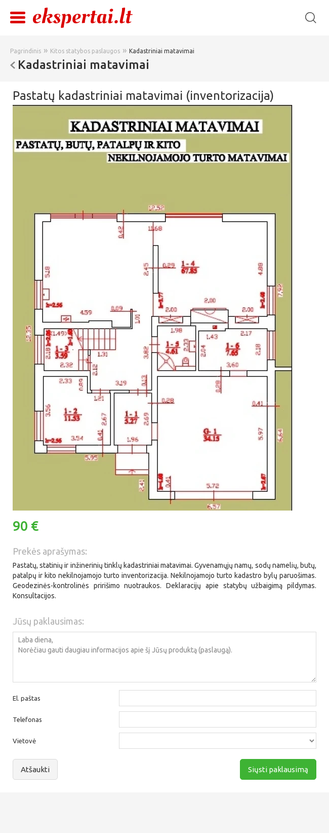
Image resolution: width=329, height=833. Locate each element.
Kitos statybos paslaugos (85, 51)
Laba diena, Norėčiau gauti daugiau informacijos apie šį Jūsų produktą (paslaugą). (164, 657)
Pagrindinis (25, 51)
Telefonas (27, 719)
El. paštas (26, 698)
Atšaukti (35, 769)
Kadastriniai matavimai (161, 51)
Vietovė (24, 740)
